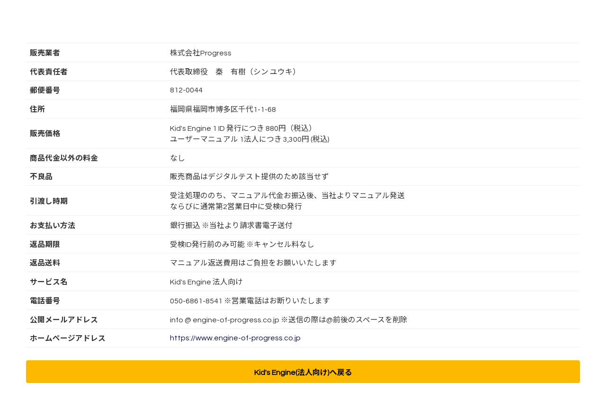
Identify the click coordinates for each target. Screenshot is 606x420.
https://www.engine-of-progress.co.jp (235, 338)
